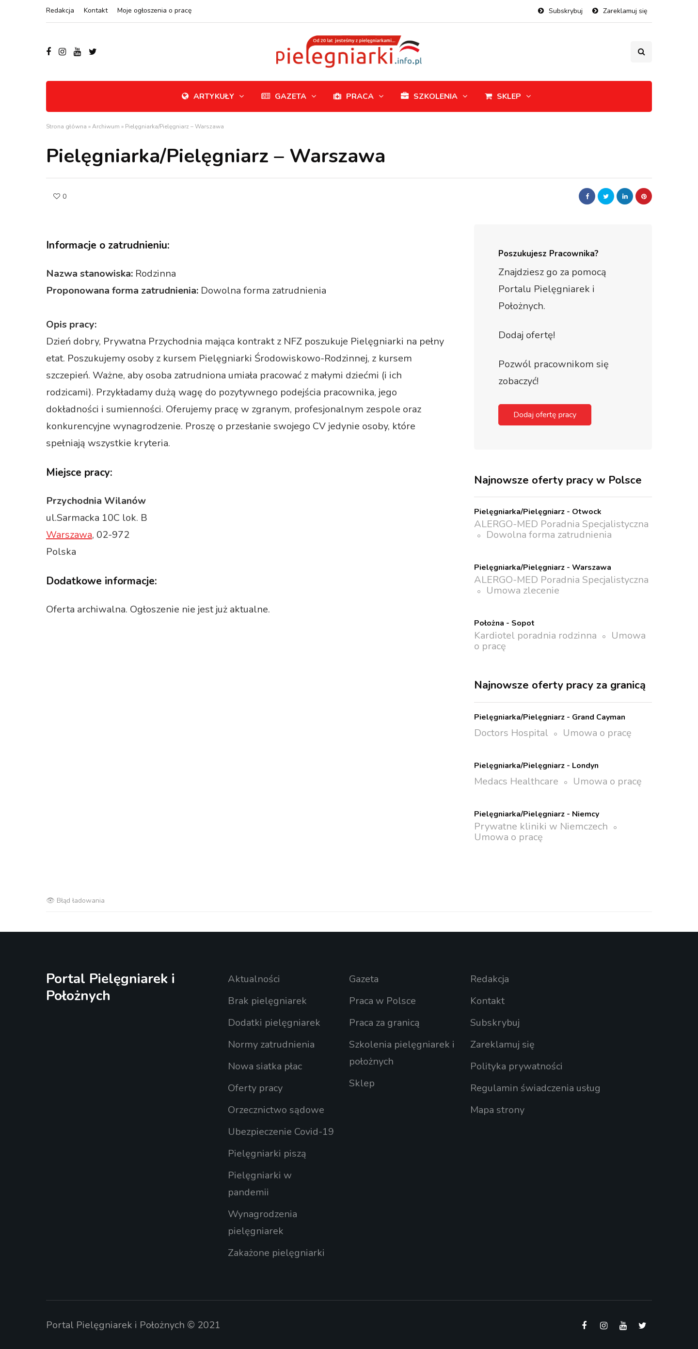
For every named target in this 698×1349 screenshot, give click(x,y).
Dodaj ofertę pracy (544, 414)
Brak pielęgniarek (267, 1000)
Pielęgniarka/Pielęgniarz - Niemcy (536, 814)
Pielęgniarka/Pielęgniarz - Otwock (538, 511)
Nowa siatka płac (265, 1066)
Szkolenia (429, 96)
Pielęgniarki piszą (267, 1153)
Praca (353, 96)
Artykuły (208, 96)
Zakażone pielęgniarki (276, 1252)
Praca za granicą (384, 1022)
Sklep (503, 96)
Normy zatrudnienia (271, 1044)
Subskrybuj (566, 11)
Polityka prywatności (516, 1066)
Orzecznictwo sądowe (276, 1109)
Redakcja (60, 10)
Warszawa (69, 534)
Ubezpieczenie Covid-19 (281, 1131)
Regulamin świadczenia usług (535, 1088)
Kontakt (96, 10)
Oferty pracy (255, 1088)
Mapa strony (497, 1109)
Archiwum (106, 126)
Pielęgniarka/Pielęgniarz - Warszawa (542, 567)
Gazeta (283, 96)
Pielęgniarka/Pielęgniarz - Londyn (536, 765)
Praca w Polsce (382, 1000)
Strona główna (66, 126)
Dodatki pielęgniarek (274, 1022)
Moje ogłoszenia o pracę (154, 10)
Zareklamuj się (625, 11)
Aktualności (254, 979)
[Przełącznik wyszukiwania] (641, 52)
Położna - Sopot (504, 623)
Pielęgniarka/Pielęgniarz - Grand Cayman (549, 717)
